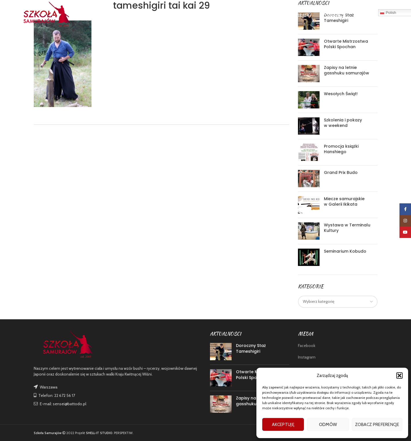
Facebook (306, 345)
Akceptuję (283, 424)
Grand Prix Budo (341, 172)
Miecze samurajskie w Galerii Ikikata (344, 201)
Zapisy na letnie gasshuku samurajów (346, 70)
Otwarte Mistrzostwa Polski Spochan (346, 44)
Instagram (307, 357)
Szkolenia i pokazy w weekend (343, 123)
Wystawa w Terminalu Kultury (347, 228)
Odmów (328, 424)
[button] (399, 375)
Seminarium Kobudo (345, 251)
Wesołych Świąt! (341, 94)
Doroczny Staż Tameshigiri (251, 348)
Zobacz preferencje (377, 424)
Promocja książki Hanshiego (341, 149)
